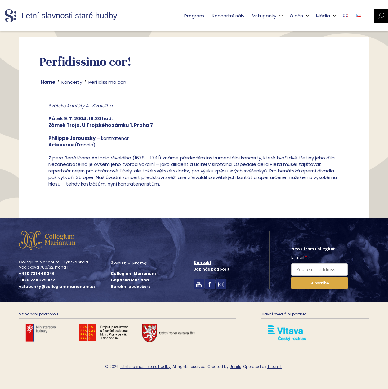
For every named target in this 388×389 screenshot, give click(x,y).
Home (48, 82)
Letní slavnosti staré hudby (145, 366)
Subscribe (319, 283)
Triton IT (274, 366)
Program (194, 15)
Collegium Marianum (133, 273)
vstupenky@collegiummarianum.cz (57, 286)
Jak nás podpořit (212, 269)
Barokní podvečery (131, 286)
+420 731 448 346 (37, 273)
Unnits (235, 366)
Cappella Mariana (130, 280)
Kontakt (202, 262)
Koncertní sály (228, 15)
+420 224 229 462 (37, 280)
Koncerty (71, 82)
